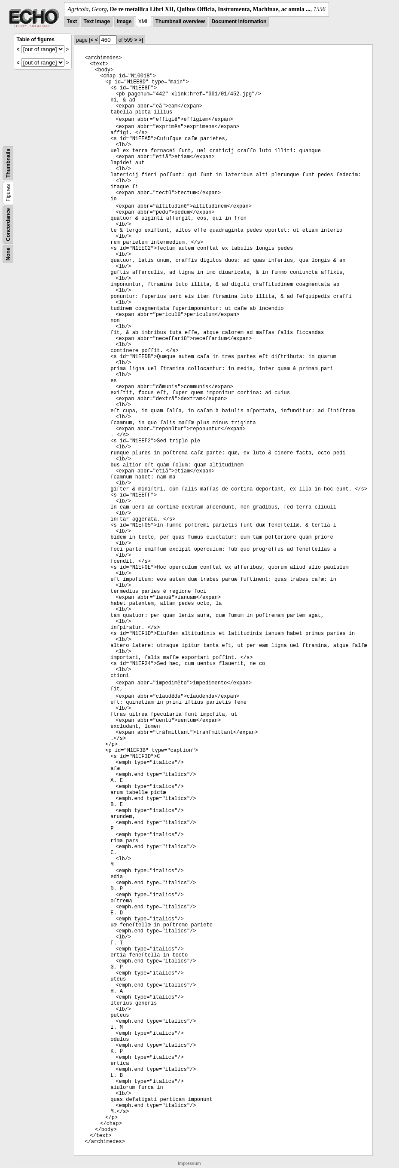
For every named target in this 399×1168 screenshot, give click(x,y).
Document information (238, 21)
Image (124, 21)
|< (91, 40)
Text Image (96, 21)
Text (72, 21)
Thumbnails (8, 163)
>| (141, 40)
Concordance (8, 224)
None (8, 254)
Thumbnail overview (180, 21)
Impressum (189, 1163)
